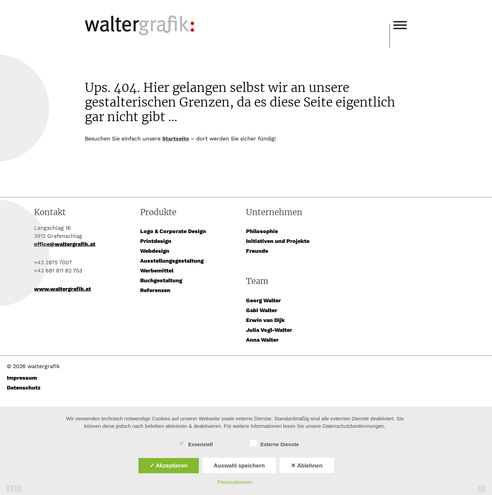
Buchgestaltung (161, 280)
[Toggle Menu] (400, 25)
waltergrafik (237, 16)
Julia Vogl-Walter (269, 330)
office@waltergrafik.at (64, 244)
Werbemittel (156, 270)
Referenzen (155, 290)
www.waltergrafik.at (62, 289)
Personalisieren (234, 482)
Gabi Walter (261, 310)
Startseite (175, 138)
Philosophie (262, 231)
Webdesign (154, 251)
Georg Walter (263, 300)
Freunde (257, 251)
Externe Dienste (274, 443)
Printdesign (155, 241)
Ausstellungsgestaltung (172, 261)
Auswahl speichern (239, 465)
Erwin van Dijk (265, 320)
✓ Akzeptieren (169, 465)
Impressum (22, 378)
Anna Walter (262, 340)
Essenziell (195, 443)
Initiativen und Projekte (277, 241)
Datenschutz (23, 387)
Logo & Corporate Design (173, 231)
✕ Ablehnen (306, 465)
